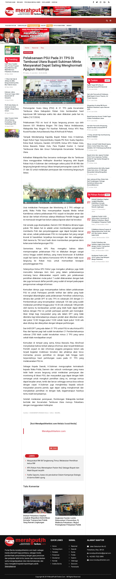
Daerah (34, 27)
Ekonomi (88, 27)
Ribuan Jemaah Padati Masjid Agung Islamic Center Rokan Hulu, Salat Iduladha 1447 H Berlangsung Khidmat (99, 146)
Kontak (54, 2)
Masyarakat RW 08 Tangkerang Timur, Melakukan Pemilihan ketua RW (52, 462)
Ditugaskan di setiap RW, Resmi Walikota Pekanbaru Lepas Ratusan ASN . (98, 107)
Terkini (93, 80)
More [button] (33, 32)
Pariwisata (102, 27)
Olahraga (75, 27)
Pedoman (55, 555)
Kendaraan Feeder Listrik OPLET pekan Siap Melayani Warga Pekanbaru (100, 257)
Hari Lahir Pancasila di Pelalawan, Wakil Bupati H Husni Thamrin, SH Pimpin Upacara (97, 96)
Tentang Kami (10, 2)
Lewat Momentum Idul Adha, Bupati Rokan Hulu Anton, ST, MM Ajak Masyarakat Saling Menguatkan (98, 170)
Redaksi (20, 2)
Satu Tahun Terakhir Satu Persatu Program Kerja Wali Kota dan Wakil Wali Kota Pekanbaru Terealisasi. (12, 68)
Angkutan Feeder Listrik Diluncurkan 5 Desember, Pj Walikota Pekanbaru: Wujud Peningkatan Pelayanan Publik (68, 521)
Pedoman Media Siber (32, 2)
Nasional (35, 48)
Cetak (53, 448)
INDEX (107, 80)
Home (9, 27)
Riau (42, 48)
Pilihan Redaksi (97, 194)
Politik (53, 27)
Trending (11, 59)
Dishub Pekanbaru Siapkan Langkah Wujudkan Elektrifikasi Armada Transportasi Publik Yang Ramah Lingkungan (36, 519)
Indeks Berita (57, 564)
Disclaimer (46, 2)
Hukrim (64, 27)
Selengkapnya (10, 566)
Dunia (44, 27)
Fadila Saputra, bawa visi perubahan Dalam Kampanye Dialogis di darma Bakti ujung (54, 476)
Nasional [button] (20, 27)
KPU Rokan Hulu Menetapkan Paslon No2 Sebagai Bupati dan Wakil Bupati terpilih (53, 469)
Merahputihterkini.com (54, 431)
